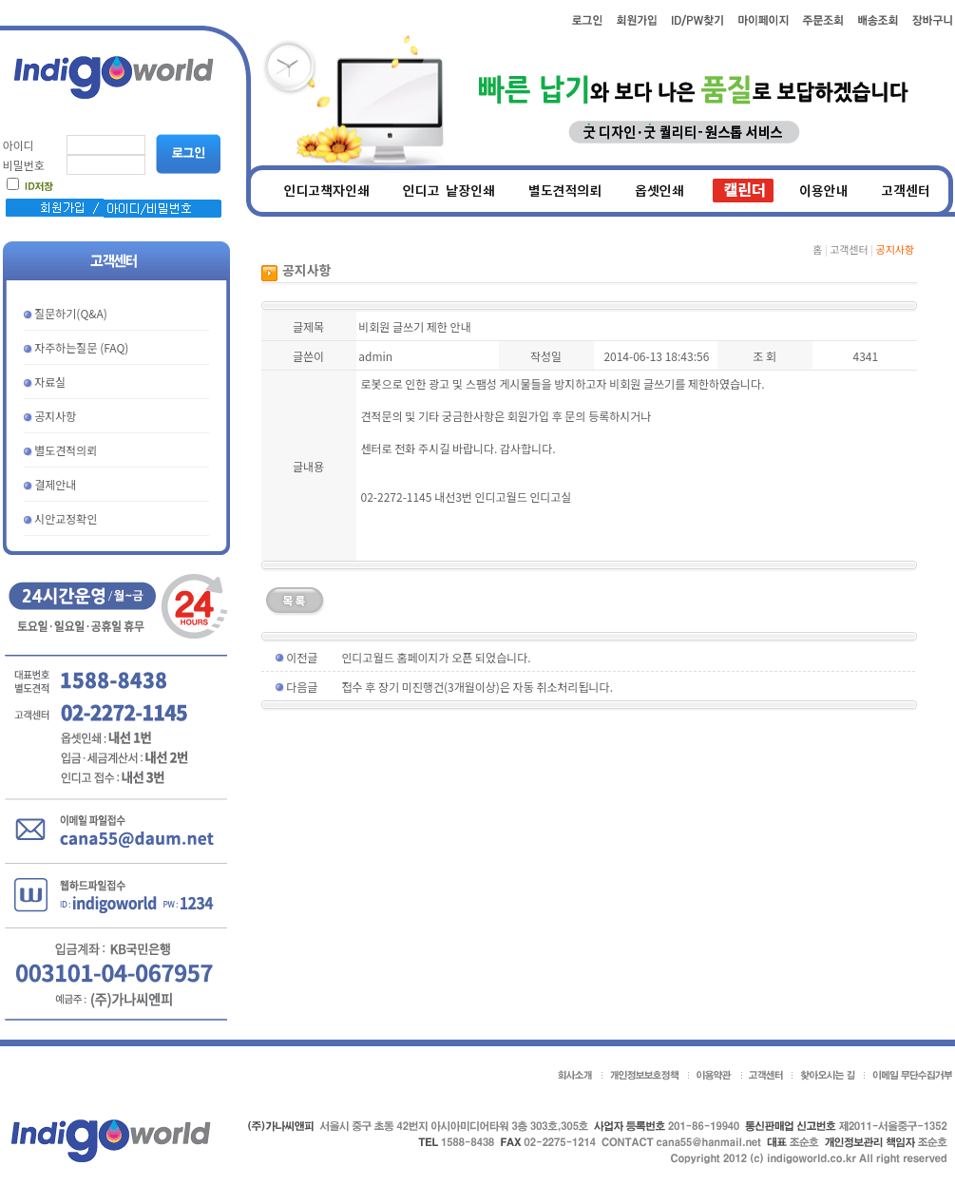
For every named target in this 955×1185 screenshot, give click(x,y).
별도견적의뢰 (65, 450)
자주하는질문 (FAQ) (81, 347)
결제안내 (55, 484)
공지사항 (55, 416)
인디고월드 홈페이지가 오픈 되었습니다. (436, 657)
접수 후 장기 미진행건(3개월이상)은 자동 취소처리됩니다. (477, 687)
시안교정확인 (65, 518)
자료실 (50, 381)
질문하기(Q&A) (70, 313)
